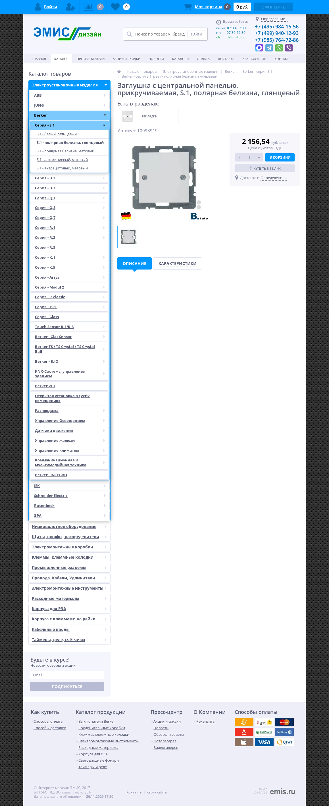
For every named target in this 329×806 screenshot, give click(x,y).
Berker (71, 115)
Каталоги (180, 59)
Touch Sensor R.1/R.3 (72, 326)
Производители (91, 59)
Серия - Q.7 (72, 217)
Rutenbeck (71, 505)
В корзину (280, 157)
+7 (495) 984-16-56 (277, 26)
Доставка (226, 59)
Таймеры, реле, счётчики (71, 639)
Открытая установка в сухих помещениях (62, 398)
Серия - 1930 (72, 306)
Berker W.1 (45, 385)
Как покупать (254, 59)
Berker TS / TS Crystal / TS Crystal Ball (72, 349)
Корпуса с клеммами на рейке (71, 618)
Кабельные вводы (71, 629)
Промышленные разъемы (71, 567)
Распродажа (72, 410)
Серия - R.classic (72, 297)
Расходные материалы (71, 598)
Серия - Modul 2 (72, 287)
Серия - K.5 (72, 267)
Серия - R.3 (72, 237)
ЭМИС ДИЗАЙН (260, 791)
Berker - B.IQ (72, 361)
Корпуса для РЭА (71, 608)
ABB (71, 95)
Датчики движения (72, 430)
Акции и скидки (126, 59)
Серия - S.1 (72, 125)
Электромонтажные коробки (71, 547)
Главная (39, 59)
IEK (71, 485)
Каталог (61, 59)
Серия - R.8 (45, 247)
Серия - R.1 (72, 227)
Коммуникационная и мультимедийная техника (72, 462)
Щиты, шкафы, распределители (71, 536)
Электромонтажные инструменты (71, 588)
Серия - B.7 (72, 188)
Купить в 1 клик (265, 168)
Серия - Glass (47, 316)
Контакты (282, 59)
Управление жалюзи (72, 440)
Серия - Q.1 (72, 198)
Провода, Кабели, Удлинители (71, 578)
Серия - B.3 (72, 178)
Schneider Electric (71, 495)
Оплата (203, 59)
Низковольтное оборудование (71, 526)
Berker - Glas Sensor (72, 336)
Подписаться (67, 686)
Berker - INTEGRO (51, 474)
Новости (156, 59)
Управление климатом (72, 450)
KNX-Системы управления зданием (72, 374)
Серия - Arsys (72, 277)
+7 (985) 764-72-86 (277, 39)
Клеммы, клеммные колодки (71, 557)
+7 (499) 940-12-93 (277, 33)
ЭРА (71, 515)
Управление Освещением (72, 420)
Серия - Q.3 (72, 207)
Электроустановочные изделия (71, 85)
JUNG (71, 105)
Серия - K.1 (72, 257)
